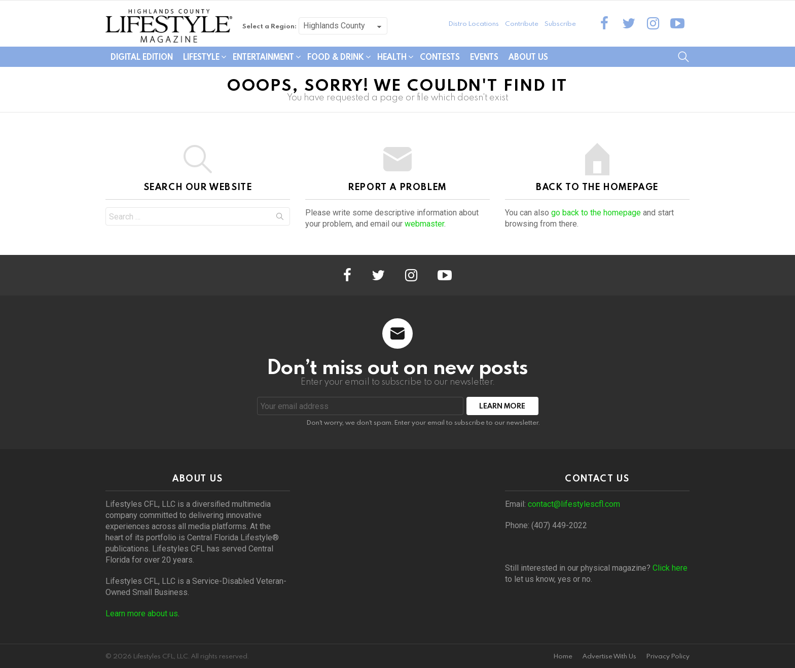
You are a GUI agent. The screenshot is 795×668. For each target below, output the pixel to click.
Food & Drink (335, 57)
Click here (670, 568)
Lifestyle (201, 57)
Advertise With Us (609, 656)
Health (392, 57)
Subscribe (560, 23)
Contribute (521, 23)
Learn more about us (141, 613)
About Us (528, 57)
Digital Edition (142, 57)
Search (280, 218)
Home (563, 656)
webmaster (424, 224)
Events (484, 57)
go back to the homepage (596, 212)
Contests (440, 57)
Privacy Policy (668, 656)
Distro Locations (474, 23)
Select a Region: (269, 25)
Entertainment (263, 57)
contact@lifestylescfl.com (574, 504)
